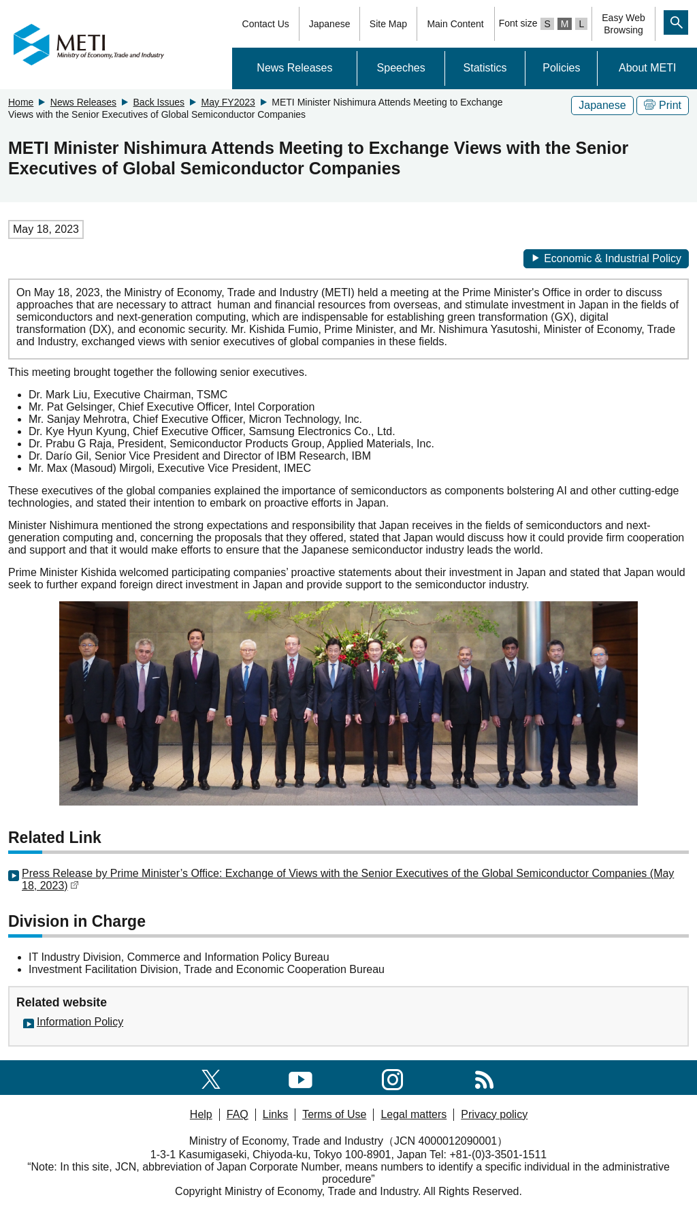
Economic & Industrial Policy (606, 258)
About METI (647, 68)
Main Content (455, 23)
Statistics (485, 68)
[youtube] (300, 1077)
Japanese (330, 23)
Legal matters (413, 1114)
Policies (561, 68)
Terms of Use (334, 1114)
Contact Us (265, 23)
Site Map (388, 23)
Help (201, 1114)
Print (662, 105)
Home (20, 102)
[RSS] (484, 1077)
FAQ (237, 1114)
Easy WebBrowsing (623, 23)
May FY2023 (228, 102)
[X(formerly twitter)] (211, 1077)
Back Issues (158, 102)
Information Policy (80, 1022)
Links (275, 1114)
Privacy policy (494, 1114)
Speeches (401, 68)
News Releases (294, 68)
